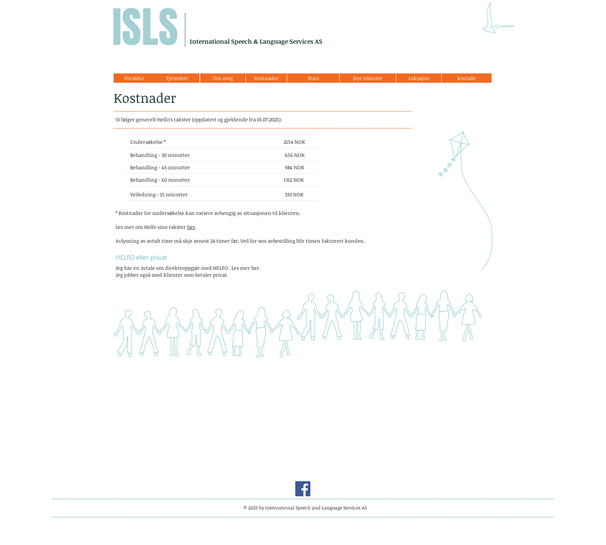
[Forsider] (134, 78)
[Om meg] (222, 78)
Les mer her (245, 267)
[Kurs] (313, 78)
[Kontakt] (467, 78)
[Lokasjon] (418, 78)
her (191, 226)
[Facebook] (302, 488)
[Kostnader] (266, 78)
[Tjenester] (177, 78)
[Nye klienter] (368, 78)
